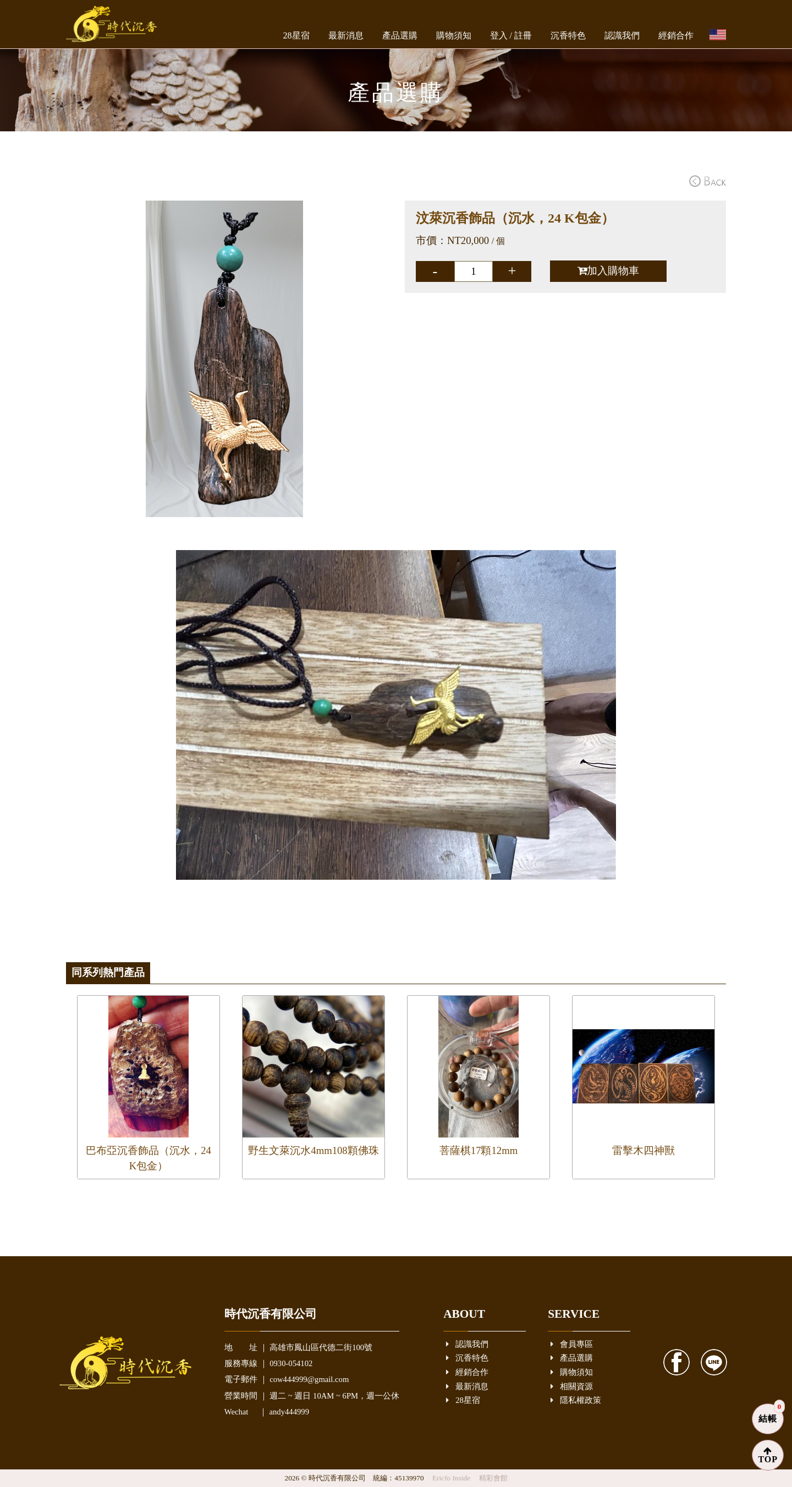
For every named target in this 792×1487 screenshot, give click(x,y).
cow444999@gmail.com (309, 1379)
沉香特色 (568, 35)
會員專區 (572, 1344)
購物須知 (453, 35)
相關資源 (572, 1387)
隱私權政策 (576, 1400)
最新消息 (346, 35)
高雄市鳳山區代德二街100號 (321, 1347)
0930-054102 (291, 1363)
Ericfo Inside (452, 1478)
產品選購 (399, 35)
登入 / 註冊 (511, 35)
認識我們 (622, 35)
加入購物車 (608, 270)
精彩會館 (493, 1478)
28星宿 (296, 35)
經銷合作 (676, 35)
